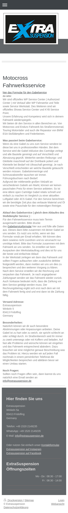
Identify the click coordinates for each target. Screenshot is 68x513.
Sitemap (29, 500)
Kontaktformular (50, 445)
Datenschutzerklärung (16, 507)
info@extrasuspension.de (17, 380)
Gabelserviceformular (19, 226)
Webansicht (57, 503)
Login (61, 500)
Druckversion (13, 500)
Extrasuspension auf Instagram (23, 449)
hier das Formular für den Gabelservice (25, 92)
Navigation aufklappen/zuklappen (34, 5)
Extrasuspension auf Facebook (23, 453)
